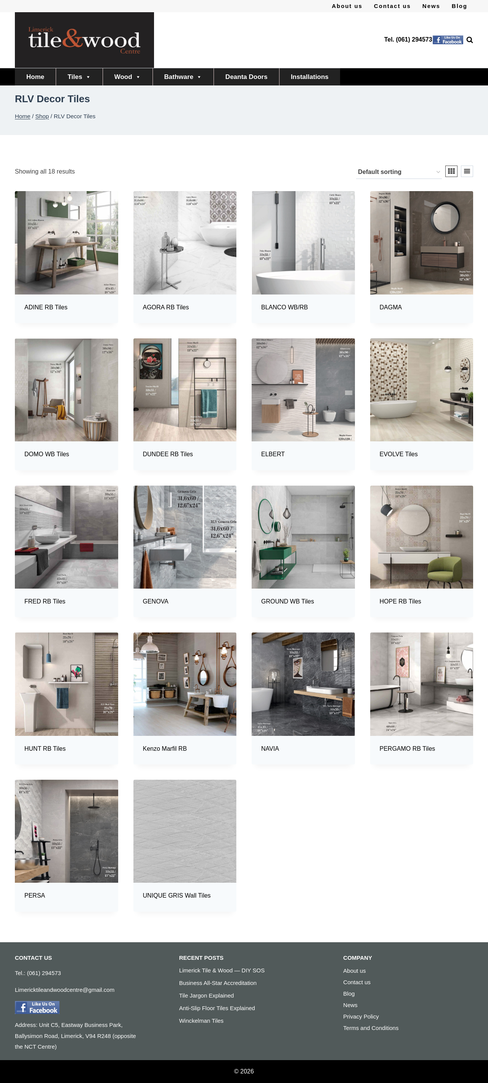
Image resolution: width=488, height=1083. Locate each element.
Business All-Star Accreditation (218, 983)
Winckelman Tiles (201, 1020)
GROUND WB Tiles (287, 601)
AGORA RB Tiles (166, 307)
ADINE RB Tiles (45, 307)
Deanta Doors (246, 76)
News (431, 6)
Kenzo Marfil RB (165, 748)
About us (347, 6)
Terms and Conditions (370, 1028)
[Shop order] (399, 172)
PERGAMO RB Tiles (407, 748)
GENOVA (156, 601)
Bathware (183, 76)
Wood (127, 76)
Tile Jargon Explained (206, 995)
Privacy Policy (361, 1016)
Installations (310, 76)
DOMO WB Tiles (46, 454)
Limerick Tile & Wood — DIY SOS (222, 970)
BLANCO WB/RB (284, 307)
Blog (459, 6)
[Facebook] (448, 40)
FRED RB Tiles (45, 601)
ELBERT (273, 454)
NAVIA (270, 748)
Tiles (79, 76)
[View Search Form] (466, 40)
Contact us (392, 6)
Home (35, 76)
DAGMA (391, 307)
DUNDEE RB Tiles (168, 454)
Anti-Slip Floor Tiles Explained (217, 1008)
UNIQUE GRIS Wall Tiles (177, 895)
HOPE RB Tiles (400, 601)
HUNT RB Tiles (45, 748)
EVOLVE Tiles (399, 454)
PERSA (34, 895)
